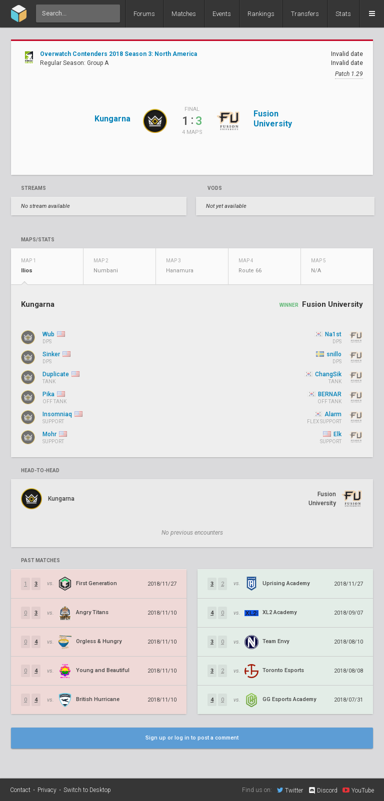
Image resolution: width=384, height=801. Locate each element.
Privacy (47, 790)
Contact (20, 790)
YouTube (358, 790)
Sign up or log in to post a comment (192, 738)
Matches (184, 13)
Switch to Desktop (87, 790)
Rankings (261, 13)
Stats (343, 13)
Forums (144, 13)
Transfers (305, 13)
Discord (323, 791)
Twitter (290, 790)
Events (221, 13)
